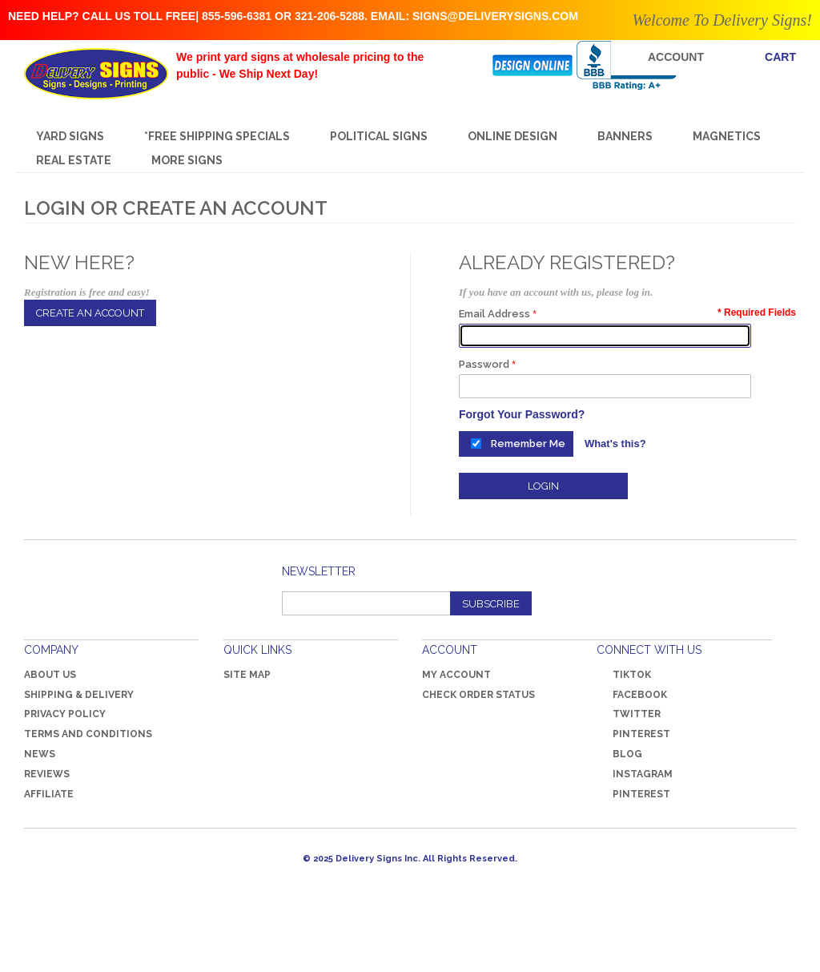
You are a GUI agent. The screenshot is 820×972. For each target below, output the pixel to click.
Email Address (494, 314)
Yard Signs (70, 136)
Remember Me (528, 444)
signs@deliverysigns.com (495, 16)
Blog (627, 754)
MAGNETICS (727, 136)
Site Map (247, 674)
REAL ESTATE (73, 160)
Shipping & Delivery (79, 694)
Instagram (643, 774)
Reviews (47, 774)
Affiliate (49, 794)
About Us (50, 674)
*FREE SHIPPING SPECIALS (217, 136)
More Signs (187, 160)
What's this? (615, 444)
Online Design (512, 136)
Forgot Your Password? (522, 414)
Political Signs (379, 136)
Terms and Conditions (88, 734)
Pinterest (633, 734)
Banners (625, 136)
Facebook (632, 694)
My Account (456, 674)
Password (484, 364)
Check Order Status (478, 694)
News (39, 754)
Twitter (629, 714)
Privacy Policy (65, 714)
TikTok (632, 674)
